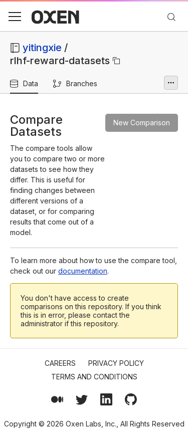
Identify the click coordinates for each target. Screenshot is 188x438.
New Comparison (141, 122)
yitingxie (42, 48)
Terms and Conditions (94, 376)
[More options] (171, 83)
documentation (82, 271)
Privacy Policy (116, 363)
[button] (15, 17)
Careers (60, 363)
